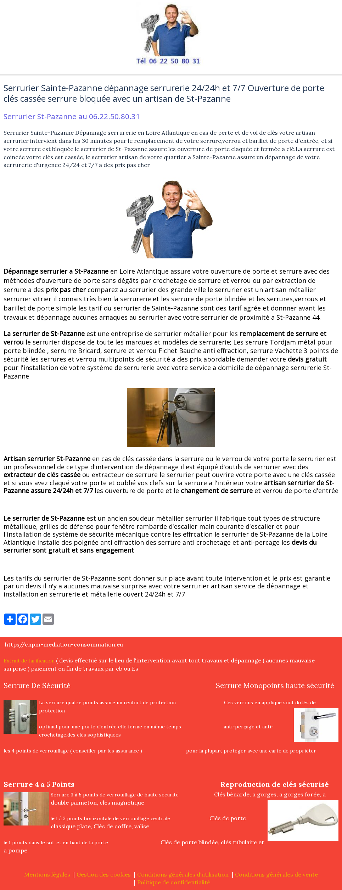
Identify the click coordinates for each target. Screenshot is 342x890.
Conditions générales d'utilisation (183, 874)
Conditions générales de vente (276, 874)
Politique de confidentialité (173, 882)
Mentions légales (47, 874)
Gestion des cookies (104, 874)
